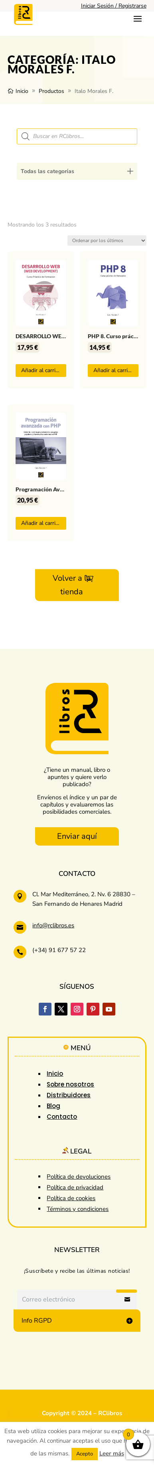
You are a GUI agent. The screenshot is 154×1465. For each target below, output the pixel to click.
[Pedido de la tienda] (106, 240)
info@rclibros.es (53, 925)
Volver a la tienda (72, 585)
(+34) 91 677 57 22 (59, 950)
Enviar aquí (77, 836)
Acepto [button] (84, 1453)
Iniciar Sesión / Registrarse (113, 6)
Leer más (111, 1453)
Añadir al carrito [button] (41, 370)
